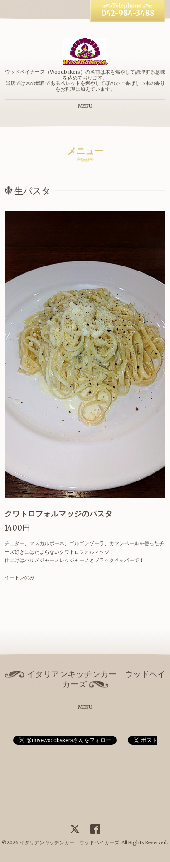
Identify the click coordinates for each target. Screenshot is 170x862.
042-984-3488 (127, 13)
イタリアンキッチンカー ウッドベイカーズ (69, 843)
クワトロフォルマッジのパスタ (58, 514)
